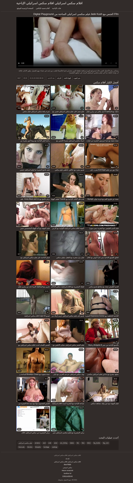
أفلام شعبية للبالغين (42, 8)
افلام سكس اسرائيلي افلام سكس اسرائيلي (66, 462)
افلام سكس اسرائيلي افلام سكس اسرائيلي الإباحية (48, 3)
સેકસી (66, 459)
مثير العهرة (76, 78)
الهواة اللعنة (66, 78)
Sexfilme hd (66, 473)
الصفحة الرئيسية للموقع (24, 8)
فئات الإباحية (55, 8)
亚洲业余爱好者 (66, 476)
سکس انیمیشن (66, 467)
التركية (58, 78)
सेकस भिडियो (66, 464)
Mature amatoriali (66, 470)
